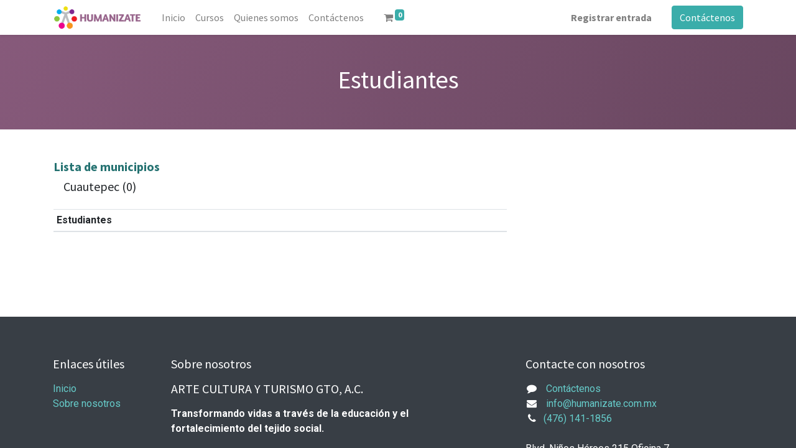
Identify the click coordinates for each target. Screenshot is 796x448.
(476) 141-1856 (578, 418)
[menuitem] (173, 17)
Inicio (64, 388)
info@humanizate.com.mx (601, 403)
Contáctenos (707, 17)
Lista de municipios (106, 166)
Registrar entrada (611, 17)
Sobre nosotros (87, 403)
